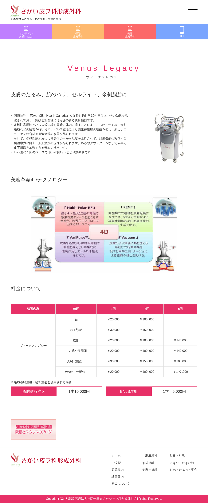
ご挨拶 (116, 463)
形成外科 (148, 463)
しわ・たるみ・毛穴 (183, 469)
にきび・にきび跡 (182, 463)
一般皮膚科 (149, 455)
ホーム (116, 455)
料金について (121, 483)
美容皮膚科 (149, 469)
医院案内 (118, 469)
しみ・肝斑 (177, 455)
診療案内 (118, 476)
